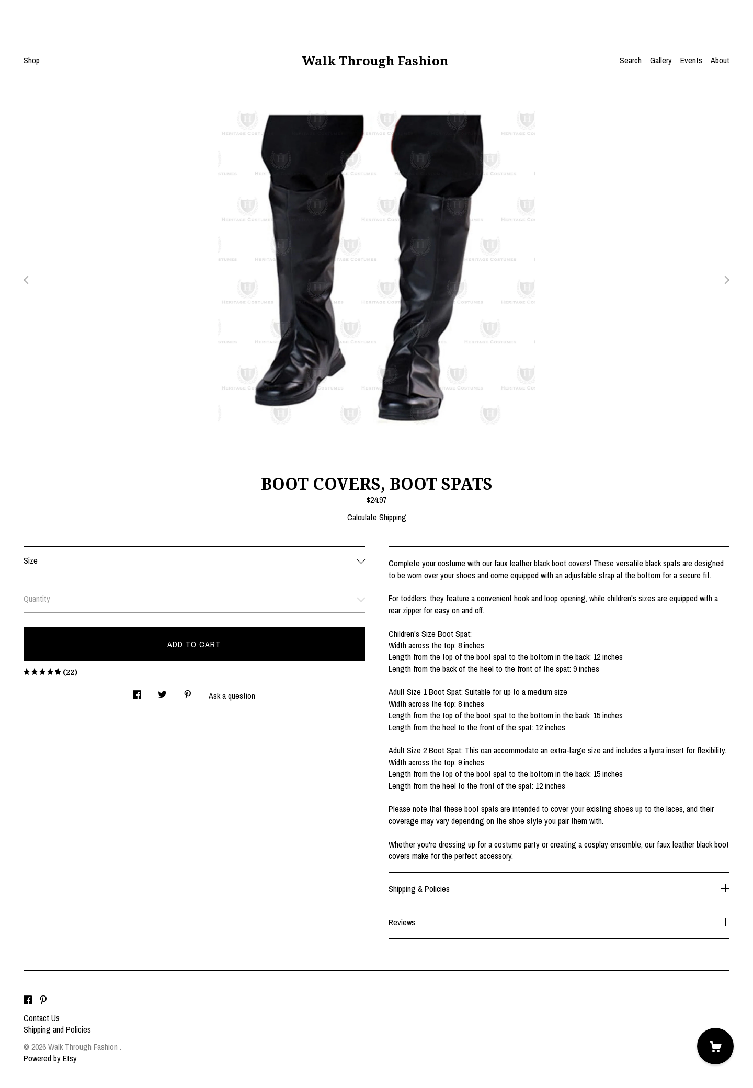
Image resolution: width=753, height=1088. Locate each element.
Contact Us (42, 1018)
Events (691, 60)
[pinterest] (43, 1000)
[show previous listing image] (50, 277)
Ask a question (232, 696)
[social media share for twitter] (162, 692)
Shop (32, 60)
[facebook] (28, 1000)
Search (631, 60)
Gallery (661, 60)
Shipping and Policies (57, 1029)
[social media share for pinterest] (188, 692)
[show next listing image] (703, 277)
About (720, 60)
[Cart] (715, 1046)
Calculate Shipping (376, 517)
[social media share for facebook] (137, 692)
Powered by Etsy (50, 1058)
